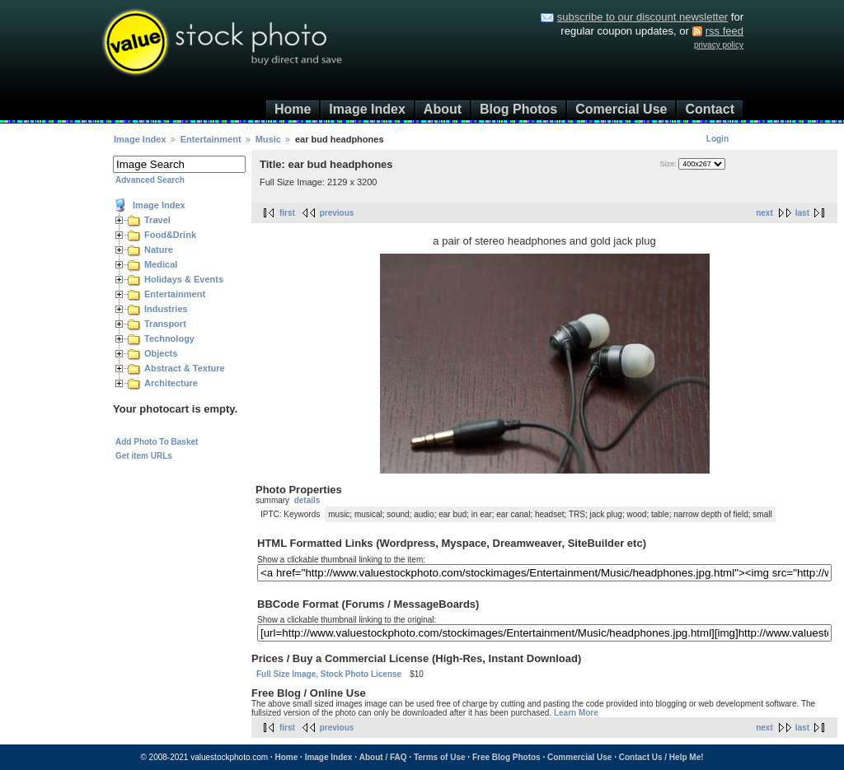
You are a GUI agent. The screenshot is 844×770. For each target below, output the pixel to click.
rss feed (724, 31)
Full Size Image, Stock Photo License (328, 674)
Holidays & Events (183, 279)
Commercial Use (579, 757)
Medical (160, 264)
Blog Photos (518, 109)
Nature (158, 249)
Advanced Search (150, 179)
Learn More (576, 712)
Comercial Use (621, 109)
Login (717, 138)
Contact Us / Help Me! (661, 757)
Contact (709, 109)
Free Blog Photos (506, 757)
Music (268, 139)
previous (337, 212)
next (764, 212)
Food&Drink (170, 235)
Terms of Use (440, 757)
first (287, 212)
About (443, 109)
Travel (157, 220)
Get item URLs (143, 455)
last (802, 212)
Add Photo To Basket (156, 441)
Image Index (367, 109)
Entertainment (211, 139)
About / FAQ (383, 757)
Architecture (171, 383)
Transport (165, 324)
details (307, 500)
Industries (166, 309)
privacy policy (718, 44)
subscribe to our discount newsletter (642, 17)
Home (292, 109)
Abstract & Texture (184, 368)
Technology (169, 338)
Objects (160, 353)
